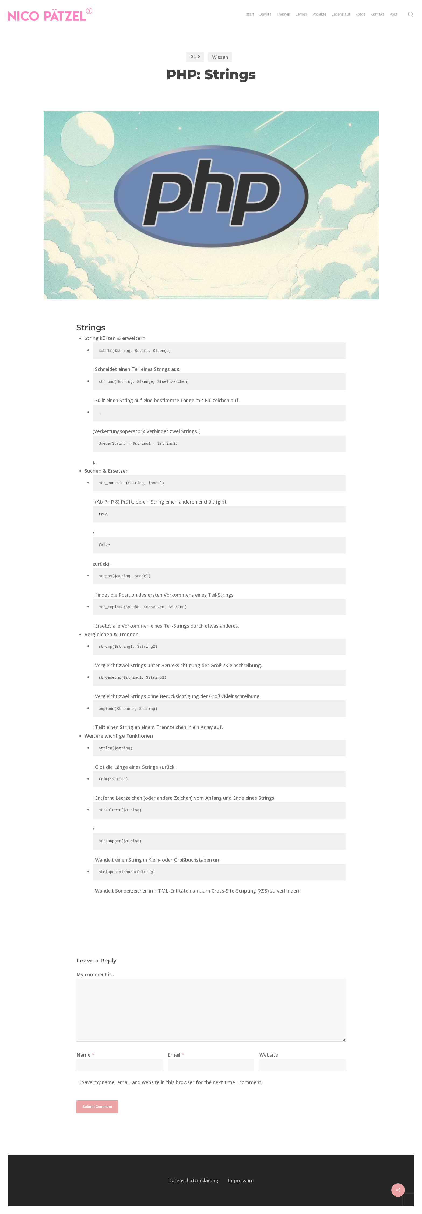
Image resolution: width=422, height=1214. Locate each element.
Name (85, 1055)
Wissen (220, 57)
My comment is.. (95, 974)
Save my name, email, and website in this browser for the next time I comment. (172, 1082)
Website (268, 1055)
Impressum (241, 1180)
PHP (195, 57)
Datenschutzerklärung (193, 1180)
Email (176, 1055)
